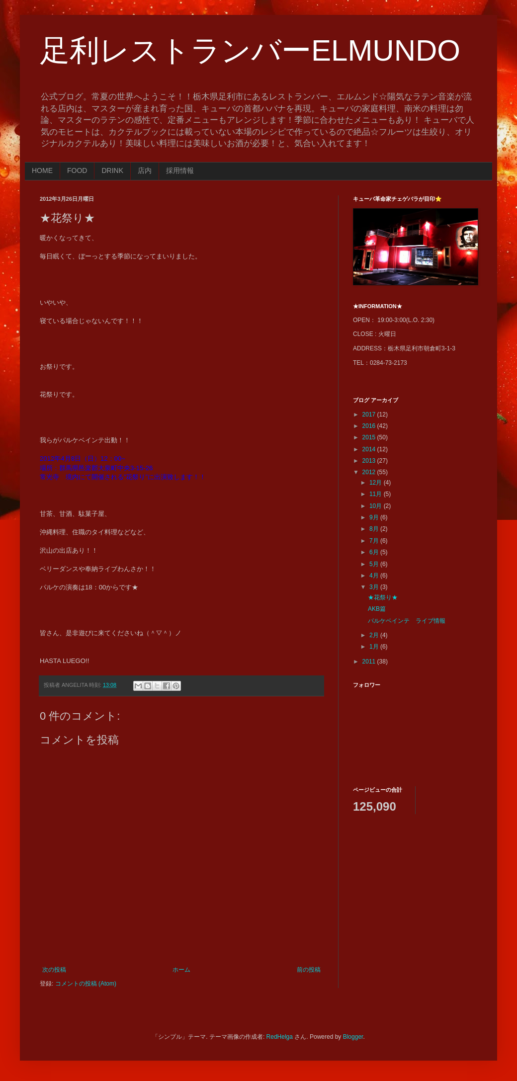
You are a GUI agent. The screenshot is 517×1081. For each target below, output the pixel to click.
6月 (374, 552)
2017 (369, 414)
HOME (42, 170)
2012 (369, 472)
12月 (376, 482)
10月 (376, 505)
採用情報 (180, 170)
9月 (374, 517)
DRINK (112, 170)
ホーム (181, 969)
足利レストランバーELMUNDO (250, 50)
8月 (374, 528)
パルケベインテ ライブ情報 (406, 620)
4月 (374, 575)
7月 (374, 540)
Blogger (353, 1036)
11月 (376, 494)
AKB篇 (377, 608)
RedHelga (279, 1036)
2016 (369, 425)
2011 (369, 661)
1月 (374, 646)
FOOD (77, 170)
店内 (145, 170)
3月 (374, 586)
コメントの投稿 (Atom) (85, 983)
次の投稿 (54, 969)
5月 (374, 564)
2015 (369, 437)
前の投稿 (309, 969)
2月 (374, 635)
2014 (369, 449)
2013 (369, 460)
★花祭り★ (383, 597)
